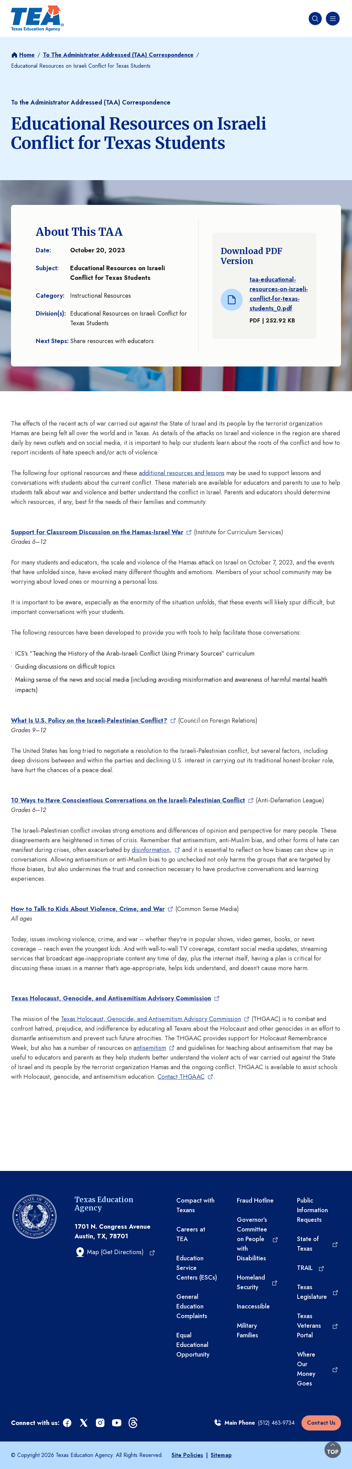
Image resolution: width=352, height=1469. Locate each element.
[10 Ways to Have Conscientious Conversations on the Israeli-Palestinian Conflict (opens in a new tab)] (132, 800)
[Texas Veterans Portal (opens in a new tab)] (317, 1325)
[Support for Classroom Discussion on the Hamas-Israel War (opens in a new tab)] (101, 532)
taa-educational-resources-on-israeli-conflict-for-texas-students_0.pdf (279, 294)
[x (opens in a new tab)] (84, 1423)
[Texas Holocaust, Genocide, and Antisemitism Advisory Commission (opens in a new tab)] (115, 998)
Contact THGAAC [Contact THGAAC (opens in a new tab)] (181, 1076)
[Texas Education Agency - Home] (37, 19)
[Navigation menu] (332, 18)
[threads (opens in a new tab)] (133, 1423)
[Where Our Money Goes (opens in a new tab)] (317, 1369)
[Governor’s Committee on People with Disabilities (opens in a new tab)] (258, 1239)
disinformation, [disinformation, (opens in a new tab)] (152, 849)
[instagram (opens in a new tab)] (100, 1423)
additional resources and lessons (181, 473)
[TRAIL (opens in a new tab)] (310, 1268)
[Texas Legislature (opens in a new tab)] (318, 1292)
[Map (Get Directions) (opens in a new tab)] (115, 1252)
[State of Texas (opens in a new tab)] (317, 1243)
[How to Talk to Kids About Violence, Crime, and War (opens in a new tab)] (92, 909)
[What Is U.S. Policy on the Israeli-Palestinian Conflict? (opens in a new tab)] (93, 720)
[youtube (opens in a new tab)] (117, 1423)
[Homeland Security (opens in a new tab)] (257, 1282)
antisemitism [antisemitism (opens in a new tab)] (150, 1047)
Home (27, 55)
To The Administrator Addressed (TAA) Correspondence (118, 55)
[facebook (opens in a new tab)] (67, 1423)
